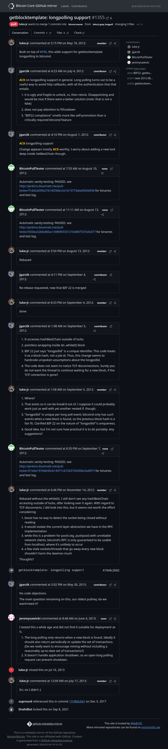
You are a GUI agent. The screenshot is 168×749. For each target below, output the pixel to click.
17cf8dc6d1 (77, 701)
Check (79, 33)
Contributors (79, 6)
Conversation (20, 33)
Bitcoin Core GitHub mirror (32, 6)
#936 (43, 52)
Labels (65, 6)
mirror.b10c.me (150, 727)
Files (63, 33)
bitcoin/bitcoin (16, 736)
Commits (42, 33)
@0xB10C (136, 723)
